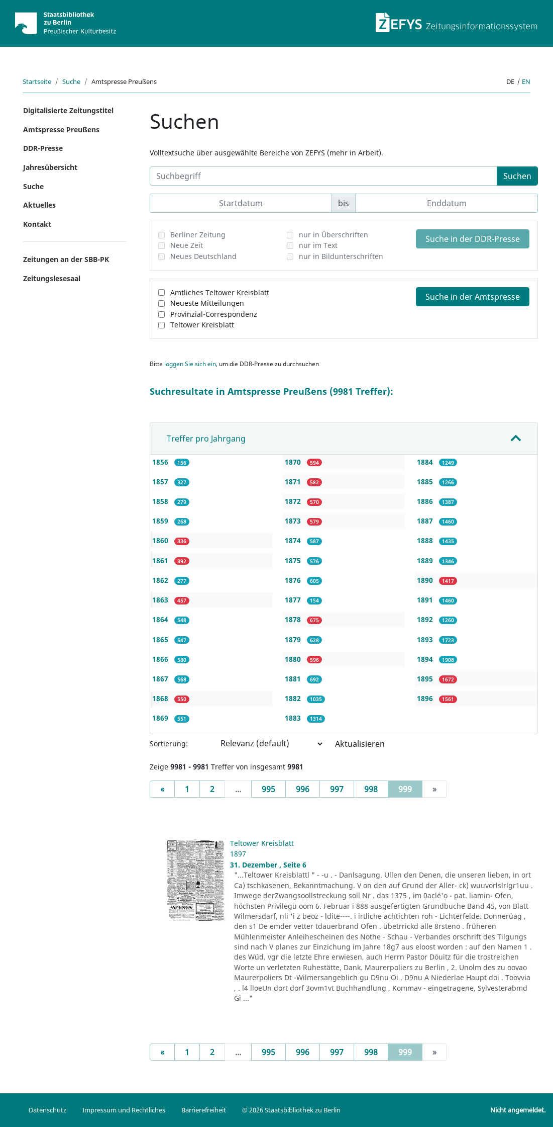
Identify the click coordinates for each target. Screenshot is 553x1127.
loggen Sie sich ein (190, 364)
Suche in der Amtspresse (472, 296)
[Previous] (162, 789)
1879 (294, 639)
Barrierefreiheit (203, 1109)
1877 (294, 599)
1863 (161, 599)
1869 (161, 718)
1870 (294, 462)
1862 (161, 580)
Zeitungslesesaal (51, 278)
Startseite (37, 81)
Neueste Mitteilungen (207, 303)
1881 (294, 678)
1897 (238, 853)
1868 (161, 698)
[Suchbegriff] (323, 176)
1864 (161, 619)
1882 (294, 698)
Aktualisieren (360, 743)
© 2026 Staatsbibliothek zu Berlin (291, 1109)
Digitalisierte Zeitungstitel (68, 110)
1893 (426, 639)
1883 (294, 718)
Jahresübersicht (50, 167)
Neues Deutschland (203, 256)
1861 (161, 560)
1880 (294, 659)
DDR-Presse (43, 148)
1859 (161, 521)
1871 (294, 481)
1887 (426, 521)
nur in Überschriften (333, 234)
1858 (161, 501)
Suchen (517, 176)
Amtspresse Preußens (61, 129)
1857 (161, 481)
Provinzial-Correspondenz (213, 314)
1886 (426, 501)
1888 (426, 540)
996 (302, 789)
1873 (294, 521)
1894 (426, 659)
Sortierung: (169, 743)
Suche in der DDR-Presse (472, 238)
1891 (426, 599)
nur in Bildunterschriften (341, 256)
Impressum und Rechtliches (123, 1109)
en (526, 81)
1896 (426, 698)
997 (337, 789)
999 (410, 789)
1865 (161, 639)
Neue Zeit (186, 245)
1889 (426, 560)
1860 (161, 540)
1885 (426, 481)
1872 (294, 501)
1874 (294, 540)
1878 (294, 619)
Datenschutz (47, 1109)
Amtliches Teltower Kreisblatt (219, 292)
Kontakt (37, 224)
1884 (426, 462)
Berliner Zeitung (198, 234)
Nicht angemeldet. (517, 1109)
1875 (294, 560)
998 (371, 789)
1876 (294, 580)
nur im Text (318, 245)
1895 (426, 678)
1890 (426, 580)
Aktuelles (39, 205)
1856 (161, 462)
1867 (161, 678)
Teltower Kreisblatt (202, 324)
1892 (426, 619)
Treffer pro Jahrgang (206, 438)
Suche (71, 81)
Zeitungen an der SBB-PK (66, 259)
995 (268, 789)
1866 (161, 659)
